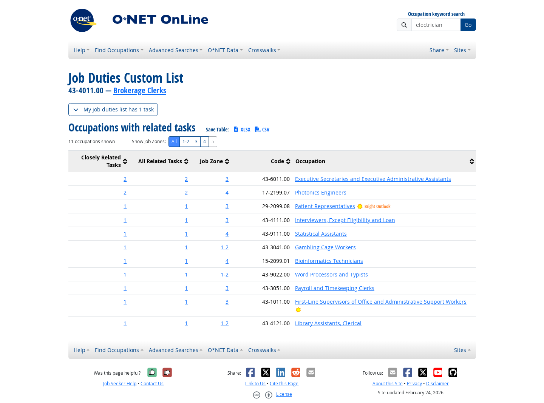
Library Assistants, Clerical (328, 323)
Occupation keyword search (436, 14)
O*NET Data (223, 50)
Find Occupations (117, 50)
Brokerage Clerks (139, 90)
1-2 (185, 141)
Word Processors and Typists (331, 274)
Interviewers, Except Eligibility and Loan (345, 220)
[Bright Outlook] (298, 309)
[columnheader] (99, 161)
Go (468, 24)
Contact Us (152, 383)
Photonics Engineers (320, 192)
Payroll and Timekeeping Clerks (334, 288)
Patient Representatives (325, 206)
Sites (460, 50)
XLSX (241, 129)
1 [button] (125, 206)
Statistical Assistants (321, 233)
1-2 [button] (225, 247)
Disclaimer (437, 383)
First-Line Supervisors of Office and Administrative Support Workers (381, 301)
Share (437, 50)
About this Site (387, 383)
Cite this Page (284, 383)
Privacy (414, 383)
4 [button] (227, 192)
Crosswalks (262, 50)
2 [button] (125, 178)
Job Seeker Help (119, 383)
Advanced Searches (173, 50)
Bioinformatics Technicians (329, 260)
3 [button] (227, 178)
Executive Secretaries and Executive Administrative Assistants (373, 178)
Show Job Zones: (149, 141)
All (174, 141)
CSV (261, 129)
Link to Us (255, 383)
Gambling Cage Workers (325, 247)
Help (79, 50)
